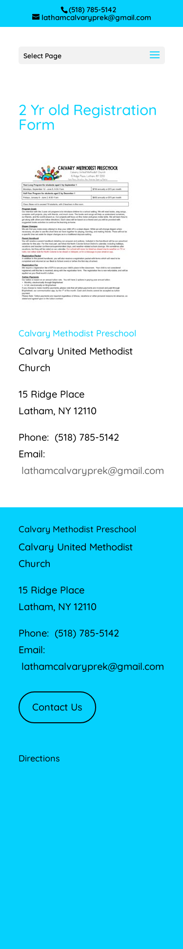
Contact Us (57, 707)
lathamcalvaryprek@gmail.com (92, 470)
